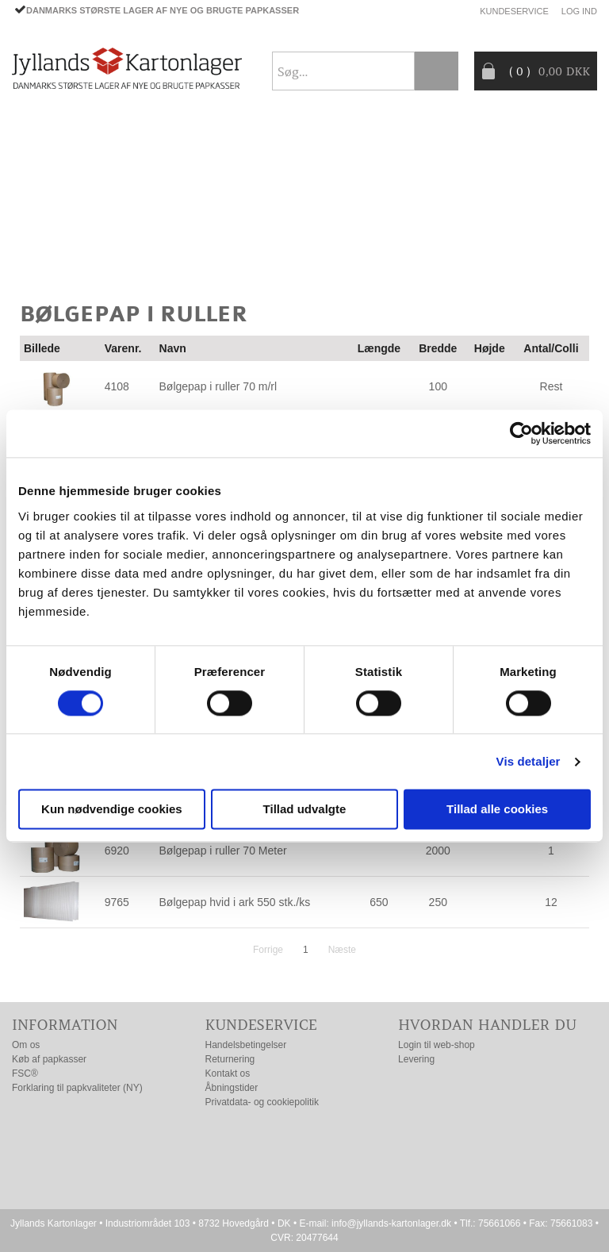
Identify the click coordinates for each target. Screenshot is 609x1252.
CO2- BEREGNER (57, 215)
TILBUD (283, 177)
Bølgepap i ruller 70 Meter (223, 850)
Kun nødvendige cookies (111, 809)
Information (65, 1025)
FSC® (25, 1073)
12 (551, 902)
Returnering (230, 1059)
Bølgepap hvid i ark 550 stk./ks (235, 902)
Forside (36, 139)
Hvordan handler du (487, 1025)
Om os (26, 1044)
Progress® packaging (398, 177)
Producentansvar (186, 215)
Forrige (268, 949)
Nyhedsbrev (559, 252)
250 (438, 902)
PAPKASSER (44, 177)
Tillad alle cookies (497, 809)
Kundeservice (514, 11)
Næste (342, 949)
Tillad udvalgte (305, 809)
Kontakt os (228, 1073)
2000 (438, 850)
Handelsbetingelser (246, 1044)
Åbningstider (232, 1087)
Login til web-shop (436, 1044)
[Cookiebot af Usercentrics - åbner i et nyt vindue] (521, 433)
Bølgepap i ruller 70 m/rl (218, 386)
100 (438, 386)
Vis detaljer (528, 761)
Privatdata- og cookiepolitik (262, 1102)
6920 (117, 850)
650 (379, 902)
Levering (416, 1059)
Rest (551, 386)
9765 (117, 902)
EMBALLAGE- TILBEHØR (169, 177)
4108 (117, 386)
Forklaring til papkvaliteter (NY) (77, 1087)
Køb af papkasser (49, 1059)
